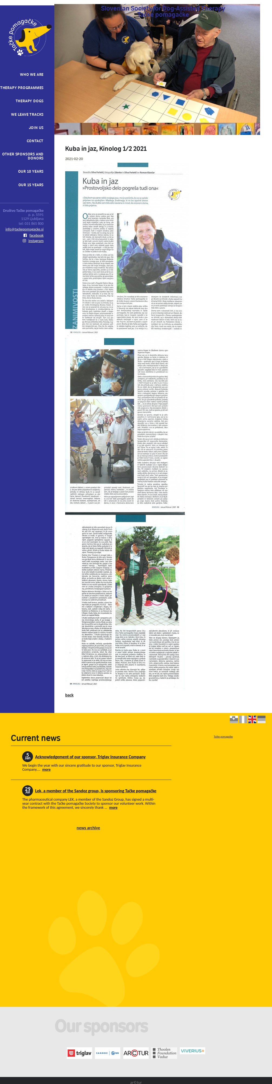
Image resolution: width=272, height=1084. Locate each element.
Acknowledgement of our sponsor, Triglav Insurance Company (90, 756)
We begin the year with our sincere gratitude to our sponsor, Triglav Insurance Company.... (81, 767)
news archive (88, 828)
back (69, 695)
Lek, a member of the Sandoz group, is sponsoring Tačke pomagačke (96, 790)
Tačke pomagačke (223, 736)
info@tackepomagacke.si (24, 229)
